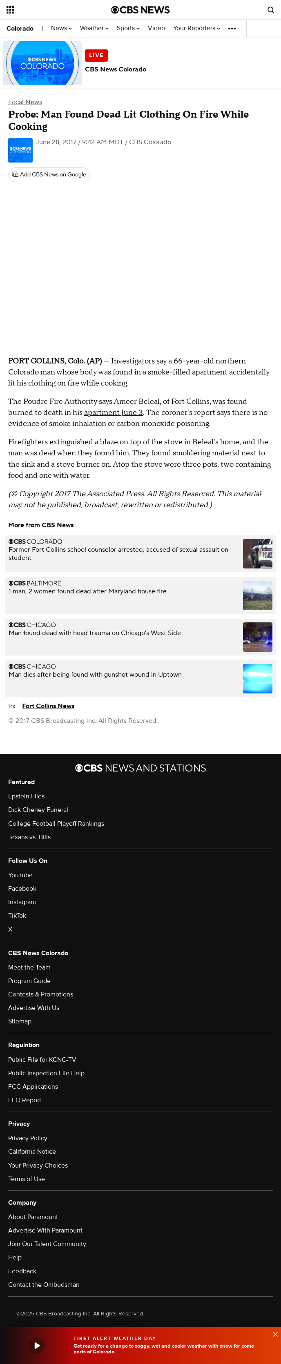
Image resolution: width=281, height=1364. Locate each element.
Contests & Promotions (40, 994)
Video (156, 28)
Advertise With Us (33, 1008)
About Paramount (33, 1217)
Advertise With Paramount (45, 1230)
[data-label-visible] (273, 1333)
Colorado (20, 29)
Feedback (22, 1271)
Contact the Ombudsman (44, 1285)
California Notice (32, 1151)
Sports (128, 28)
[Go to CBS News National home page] (140, 10)
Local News (25, 102)
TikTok (17, 915)
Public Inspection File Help (46, 1073)
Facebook (22, 888)
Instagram (22, 902)
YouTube (20, 875)
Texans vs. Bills (29, 837)
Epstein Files (26, 796)
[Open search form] (270, 9)
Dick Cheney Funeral (38, 810)
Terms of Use (26, 1179)
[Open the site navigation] (51, 9)
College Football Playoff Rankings (56, 823)
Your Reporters (196, 28)
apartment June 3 (113, 412)
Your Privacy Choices (38, 1165)
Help (15, 1257)
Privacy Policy (27, 1138)
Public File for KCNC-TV (42, 1059)
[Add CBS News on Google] (49, 174)
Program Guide (29, 981)
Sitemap (19, 1021)
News (61, 28)
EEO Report (24, 1100)
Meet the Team (29, 967)
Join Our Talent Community (47, 1244)
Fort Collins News (48, 706)
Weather (94, 28)
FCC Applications (33, 1086)
